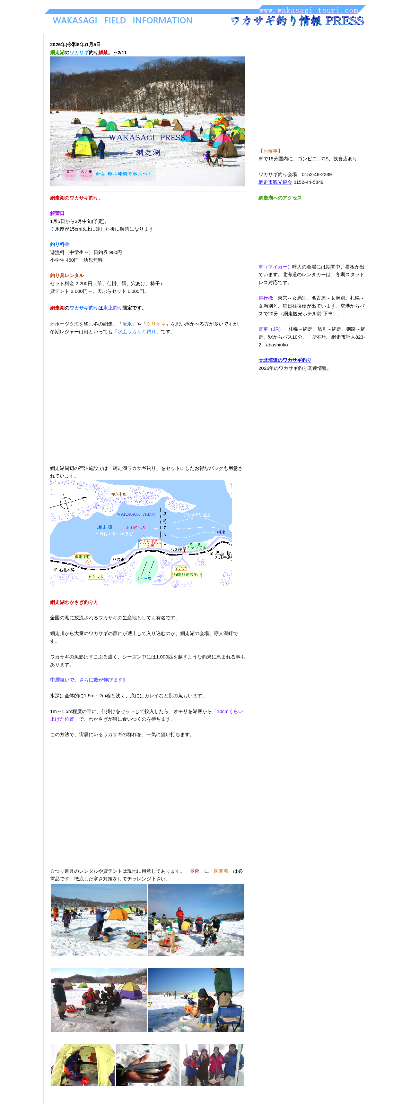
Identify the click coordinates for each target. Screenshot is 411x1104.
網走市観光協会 (275, 182)
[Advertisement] (147, 396)
